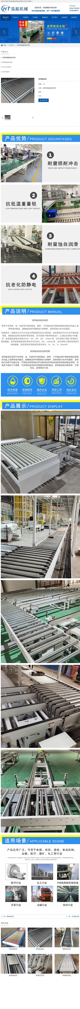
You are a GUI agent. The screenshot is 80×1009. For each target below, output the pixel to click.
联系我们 (74, 17)
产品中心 (15, 17)
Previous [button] (4, 32)
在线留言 (64, 17)
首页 (4, 45)
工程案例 (25, 17)
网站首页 (6, 17)
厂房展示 (35, 17)
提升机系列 (6, 72)
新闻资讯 (45, 17)
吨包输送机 (75, 916)
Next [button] (76, 32)
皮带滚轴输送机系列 (23, 45)
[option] (40, 32)
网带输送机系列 (7, 62)
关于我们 (55, 17)
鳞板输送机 (10, 916)
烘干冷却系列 (6, 67)
